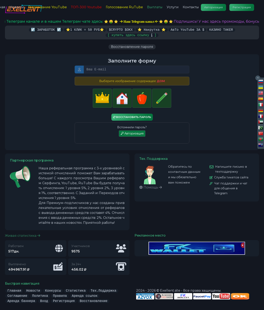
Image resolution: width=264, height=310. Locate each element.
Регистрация (242, 7)
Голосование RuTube (124, 7)
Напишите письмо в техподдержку (231, 169)
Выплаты (155, 7)
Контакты (191, 7)
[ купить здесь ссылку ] (132, 35)
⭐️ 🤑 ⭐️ (142, 22)
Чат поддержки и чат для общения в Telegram (230, 188)
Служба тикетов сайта (231, 177)
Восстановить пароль (132, 117)
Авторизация (213, 7)
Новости (16, 7)
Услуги (173, 7)
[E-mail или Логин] (136, 69)
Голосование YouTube (47, 7)
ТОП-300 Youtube (86, 7)
